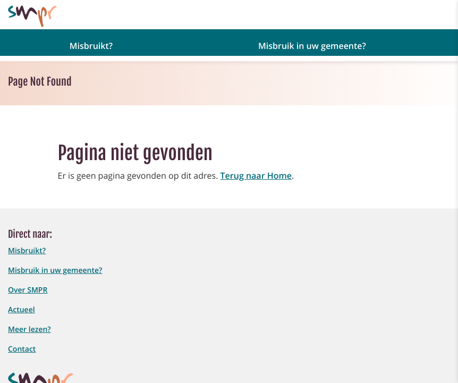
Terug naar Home (256, 175)
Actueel (21, 310)
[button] (96, 45)
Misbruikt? (27, 251)
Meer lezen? (29, 329)
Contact (22, 349)
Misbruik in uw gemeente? (55, 270)
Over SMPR (27, 290)
